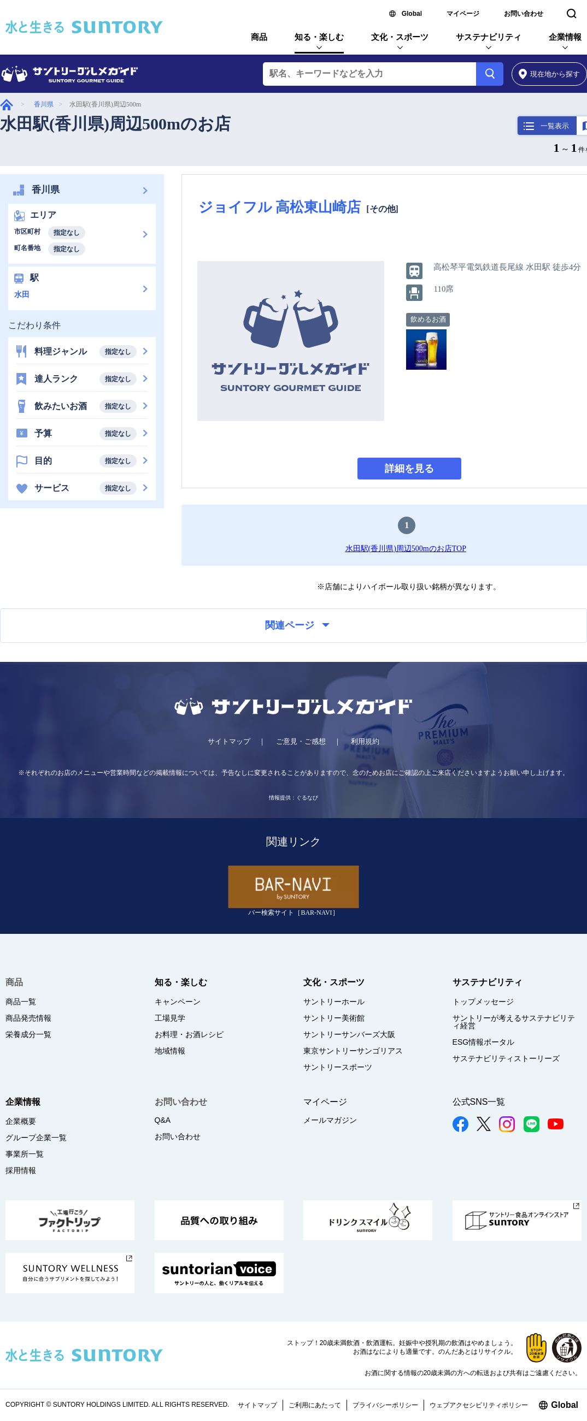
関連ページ (297, 625)
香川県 (44, 104)
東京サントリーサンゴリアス (353, 1050)
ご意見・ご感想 (301, 741)
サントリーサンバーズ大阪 (349, 1034)
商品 (259, 37)
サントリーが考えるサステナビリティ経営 (514, 1022)
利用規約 (365, 741)
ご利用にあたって (315, 1405)
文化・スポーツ (399, 37)
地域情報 (170, 1050)
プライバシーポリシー (385, 1405)
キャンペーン (178, 1001)
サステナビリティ (488, 37)
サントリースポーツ (337, 1067)
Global (412, 13)
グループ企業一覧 (36, 1137)
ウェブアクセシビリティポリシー (479, 1405)
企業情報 (565, 37)
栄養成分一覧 (28, 1034)
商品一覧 (20, 1001)
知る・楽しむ (319, 37)
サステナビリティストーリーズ (506, 1058)
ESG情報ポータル (484, 1042)
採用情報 (20, 1170)
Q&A (163, 1120)
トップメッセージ (483, 1001)
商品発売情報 (28, 1018)
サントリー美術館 (334, 1018)
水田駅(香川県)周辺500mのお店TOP (405, 548)
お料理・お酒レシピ (189, 1034)
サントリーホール (334, 1001)
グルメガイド (6, 104)
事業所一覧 (24, 1154)
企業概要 (20, 1121)
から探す (549, 74)
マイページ (463, 13)
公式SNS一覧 (479, 1101)
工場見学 (170, 1018)
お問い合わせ (523, 13)
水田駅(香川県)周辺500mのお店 (115, 124)
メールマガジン (330, 1120)
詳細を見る (409, 468)
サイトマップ (229, 741)
